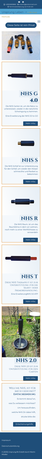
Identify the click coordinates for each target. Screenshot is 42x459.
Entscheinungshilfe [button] (24, 424)
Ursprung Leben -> (14, 12)
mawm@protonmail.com (28, 4)
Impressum (6, 440)
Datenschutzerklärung (10, 446)
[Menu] (39, 21)
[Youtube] (19, 2)
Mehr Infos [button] (30, 123)
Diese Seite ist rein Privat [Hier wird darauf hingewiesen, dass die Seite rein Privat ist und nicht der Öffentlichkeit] (21, 25)
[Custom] (23, 2)
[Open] (10, 42)
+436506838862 (10, 4)
